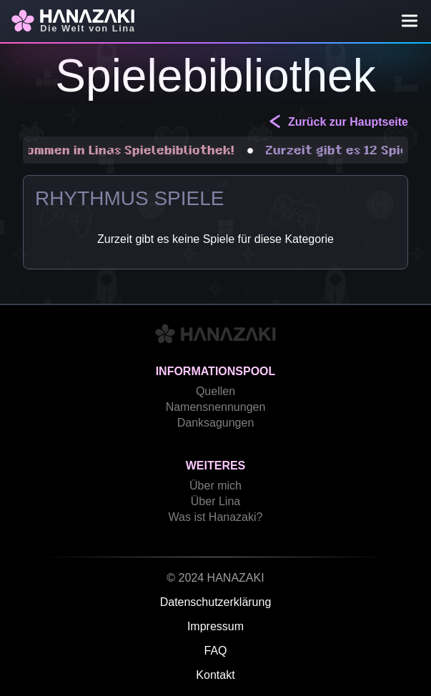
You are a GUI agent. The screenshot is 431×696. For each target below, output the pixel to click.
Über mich (215, 485)
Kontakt (215, 675)
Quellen (215, 391)
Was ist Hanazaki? (216, 517)
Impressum (215, 626)
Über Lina (215, 501)
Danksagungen (215, 423)
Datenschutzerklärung (216, 602)
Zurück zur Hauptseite (338, 121)
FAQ (215, 651)
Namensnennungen (216, 407)
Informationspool (216, 371)
